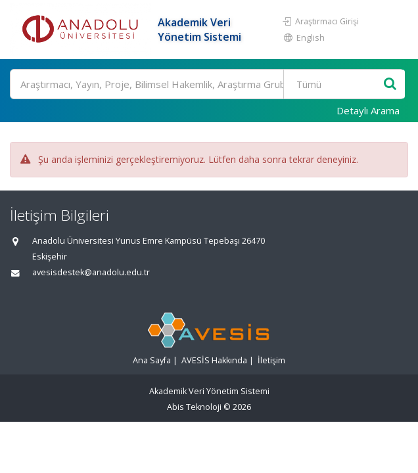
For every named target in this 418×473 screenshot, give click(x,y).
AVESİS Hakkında (214, 360)
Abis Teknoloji (194, 407)
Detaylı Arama (368, 110)
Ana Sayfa (152, 360)
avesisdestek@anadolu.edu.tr (91, 272)
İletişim (271, 360)
